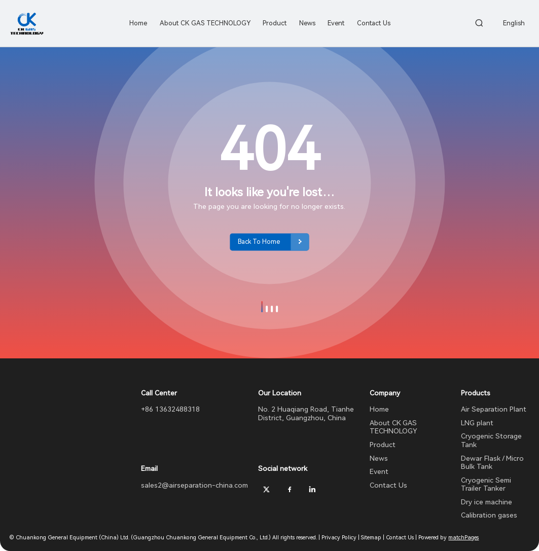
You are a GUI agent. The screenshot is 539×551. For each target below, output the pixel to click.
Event (379, 471)
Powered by (448, 537)
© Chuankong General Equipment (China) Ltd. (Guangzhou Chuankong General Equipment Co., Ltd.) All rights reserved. (163, 537)
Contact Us (388, 485)
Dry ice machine (486, 502)
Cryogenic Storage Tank (491, 440)
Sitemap (371, 537)
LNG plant (477, 423)
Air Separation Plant (493, 409)
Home (379, 409)
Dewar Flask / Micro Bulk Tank (492, 462)
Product (383, 444)
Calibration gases (489, 515)
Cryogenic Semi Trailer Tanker (486, 484)
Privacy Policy (338, 537)
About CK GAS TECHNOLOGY (393, 427)
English (514, 23)
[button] (262, 306)
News (379, 458)
